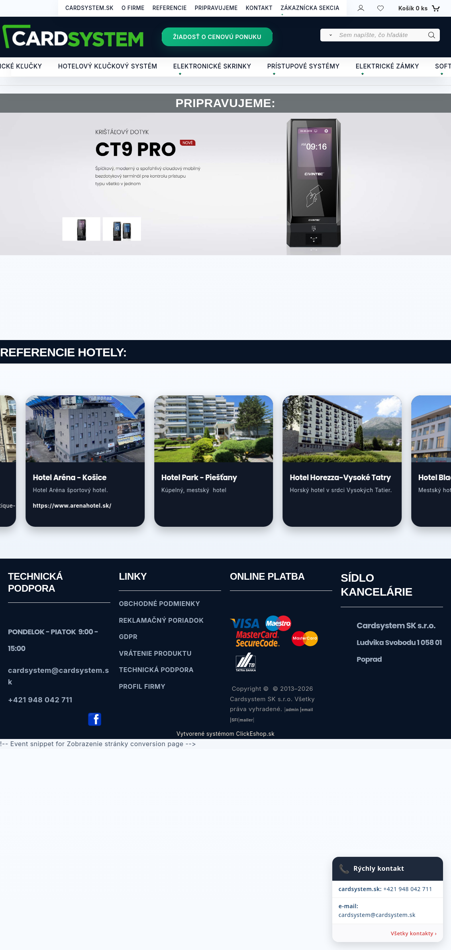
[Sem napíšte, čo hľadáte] (388, 35)
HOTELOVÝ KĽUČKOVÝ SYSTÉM (107, 66)
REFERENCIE (170, 8)
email (307, 710)
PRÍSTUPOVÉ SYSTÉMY (303, 66)
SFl (234, 720)
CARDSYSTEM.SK (89, 8)
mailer (246, 720)
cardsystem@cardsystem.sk (387, 915)
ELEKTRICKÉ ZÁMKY (387, 66)
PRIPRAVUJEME (216, 8)
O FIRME (133, 8)
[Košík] (418, 8)
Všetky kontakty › (414, 932)
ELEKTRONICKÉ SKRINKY (212, 66)
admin (292, 710)
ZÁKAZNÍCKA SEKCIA (309, 8)
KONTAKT (259, 8)
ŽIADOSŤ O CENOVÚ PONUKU (217, 36)
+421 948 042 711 (385, 897)
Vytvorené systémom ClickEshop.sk (225, 734)
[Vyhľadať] (329, 35)
